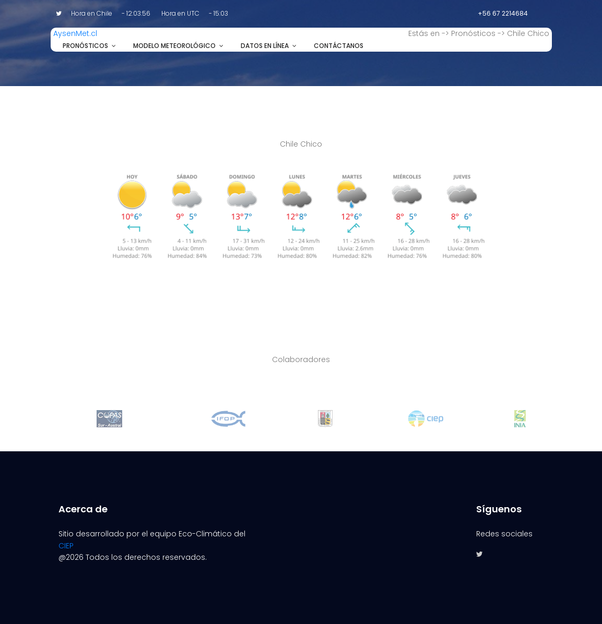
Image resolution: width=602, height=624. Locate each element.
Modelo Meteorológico (174, 45)
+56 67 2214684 (503, 13)
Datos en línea (265, 45)
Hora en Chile (91, 13)
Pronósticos (85, 45)
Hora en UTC (180, 13)
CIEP (66, 546)
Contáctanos (338, 45)
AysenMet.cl (75, 33)
